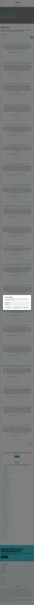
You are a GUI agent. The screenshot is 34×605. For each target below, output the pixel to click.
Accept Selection (17, 307)
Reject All (26, 307)
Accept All (8, 307)
